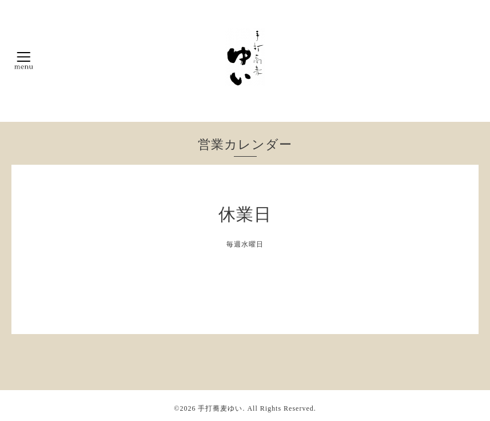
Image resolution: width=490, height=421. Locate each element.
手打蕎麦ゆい (220, 408)
